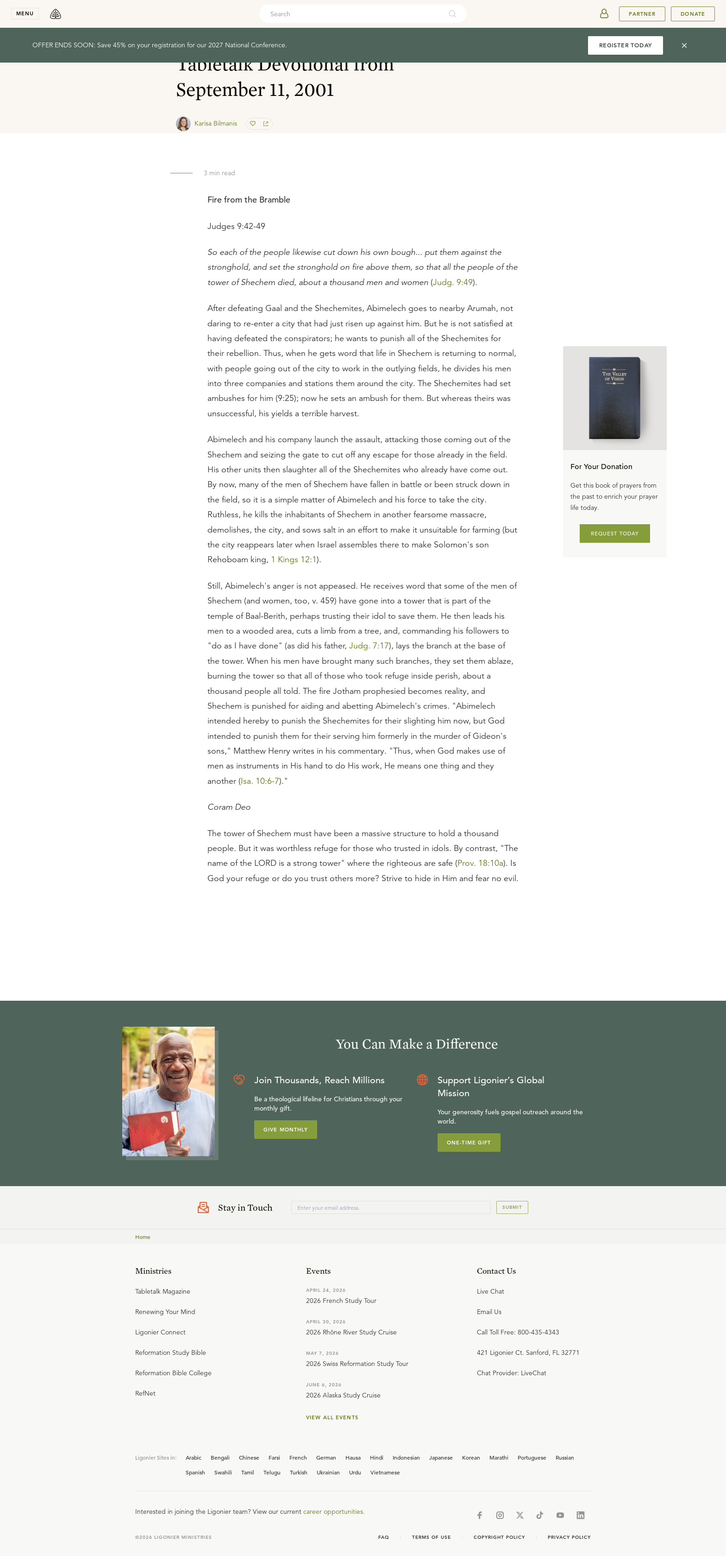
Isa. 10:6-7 (260, 781)
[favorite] (253, 124)
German (326, 1457)
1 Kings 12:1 (294, 559)
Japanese (441, 1457)
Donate (693, 14)
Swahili (223, 1472)
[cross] (684, 45)
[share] (264, 124)
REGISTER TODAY (625, 45)
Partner (642, 14)
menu (25, 13)
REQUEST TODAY (615, 533)
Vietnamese (385, 1472)
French (298, 1457)
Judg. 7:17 (369, 646)
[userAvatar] (604, 14)
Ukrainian (328, 1472)
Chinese (249, 1457)
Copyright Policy (499, 1537)
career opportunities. (334, 1511)
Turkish (298, 1472)
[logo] (55, 14)
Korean (471, 1457)
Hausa (353, 1457)
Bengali (220, 1457)
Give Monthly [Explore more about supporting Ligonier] (285, 1129)
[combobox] (350, 13)
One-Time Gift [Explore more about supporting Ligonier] (469, 1142)
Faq (383, 1537)
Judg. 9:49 (453, 282)
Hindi (376, 1457)
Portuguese (532, 1457)
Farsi (274, 1457)
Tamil (247, 1472)
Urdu (355, 1472)
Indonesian (406, 1457)
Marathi (498, 1457)
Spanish (195, 1472)
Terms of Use (431, 1537)
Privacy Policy (569, 1537)
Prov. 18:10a (480, 863)
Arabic (193, 1457)
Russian (565, 1457)
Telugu (272, 1472)
